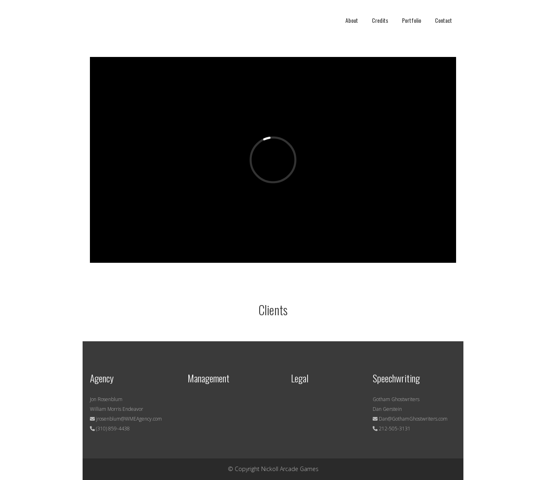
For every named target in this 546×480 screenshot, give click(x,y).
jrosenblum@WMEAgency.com (128, 418)
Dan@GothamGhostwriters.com (413, 418)
